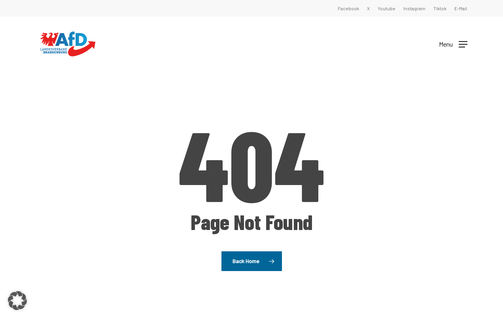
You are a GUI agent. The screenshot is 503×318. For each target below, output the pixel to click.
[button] (453, 43)
